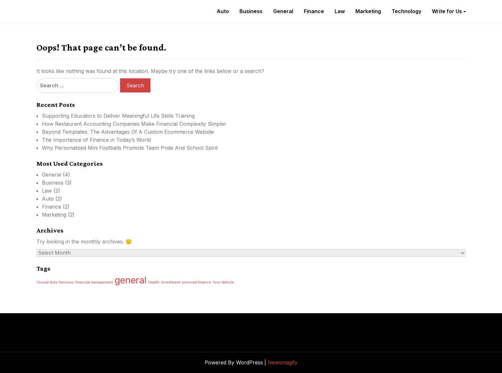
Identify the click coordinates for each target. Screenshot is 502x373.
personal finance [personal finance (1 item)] (196, 282)
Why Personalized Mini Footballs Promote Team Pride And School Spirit (130, 148)
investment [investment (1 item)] (170, 282)
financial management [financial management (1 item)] (94, 282)
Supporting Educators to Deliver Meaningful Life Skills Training (118, 116)
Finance (314, 11)
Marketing (368, 11)
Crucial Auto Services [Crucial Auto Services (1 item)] (55, 282)
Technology (406, 11)
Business (251, 11)
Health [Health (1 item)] (153, 282)
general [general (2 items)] (131, 280)
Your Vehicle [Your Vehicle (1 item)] (223, 282)
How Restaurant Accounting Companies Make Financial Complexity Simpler (134, 124)
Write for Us (447, 11)
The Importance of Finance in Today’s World (96, 140)
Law (340, 11)
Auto (223, 11)
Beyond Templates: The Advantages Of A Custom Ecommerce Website (128, 132)
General (283, 11)
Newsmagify (282, 362)
